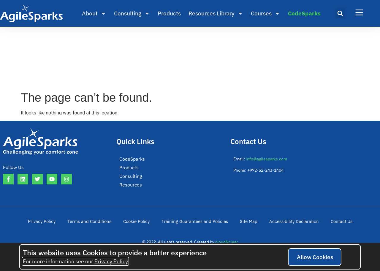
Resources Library (216, 13)
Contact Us (333, 225)
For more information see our (75, 261)
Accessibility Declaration (288, 225)
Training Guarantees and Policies (194, 225)
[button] (340, 13)
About (94, 13)
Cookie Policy (139, 225)
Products (169, 13)
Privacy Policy (50, 225)
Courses (265, 13)
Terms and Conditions (95, 225)
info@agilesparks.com (266, 159)
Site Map (245, 225)
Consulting (132, 13)
